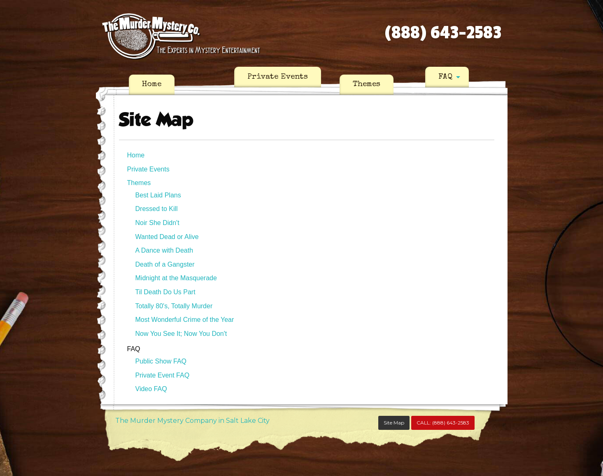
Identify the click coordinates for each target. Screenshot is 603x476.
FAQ (445, 77)
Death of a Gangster (165, 264)
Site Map (394, 423)
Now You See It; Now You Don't (181, 333)
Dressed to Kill (156, 208)
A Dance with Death (164, 250)
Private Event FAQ (162, 375)
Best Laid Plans (158, 195)
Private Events (277, 77)
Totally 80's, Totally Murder (174, 306)
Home (151, 84)
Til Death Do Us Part (165, 291)
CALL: (443, 423)
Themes (366, 84)
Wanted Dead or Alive (167, 236)
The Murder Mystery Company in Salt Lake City (192, 420)
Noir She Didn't (157, 222)
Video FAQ (151, 388)
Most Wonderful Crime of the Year (184, 319)
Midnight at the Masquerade (176, 277)
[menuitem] (152, 85)
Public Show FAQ (161, 361)
